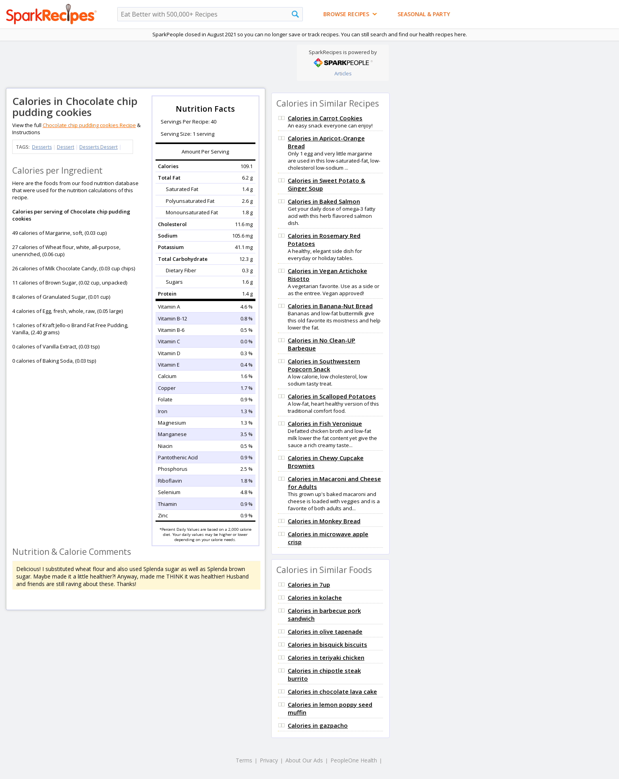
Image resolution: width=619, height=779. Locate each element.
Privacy (269, 760)
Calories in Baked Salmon (324, 201)
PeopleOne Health (353, 760)
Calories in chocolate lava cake (332, 691)
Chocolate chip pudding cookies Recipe (89, 125)
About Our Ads (304, 760)
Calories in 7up (309, 584)
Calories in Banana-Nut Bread (330, 306)
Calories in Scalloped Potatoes (332, 396)
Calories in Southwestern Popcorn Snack (324, 365)
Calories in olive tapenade (325, 631)
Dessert (65, 147)
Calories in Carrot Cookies (325, 118)
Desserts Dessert (98, 147)
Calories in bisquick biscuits (327, 644)
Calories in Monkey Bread (324, 521)
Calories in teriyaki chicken (326, 657)
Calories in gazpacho (318, 725)
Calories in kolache (315, 597)
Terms (244, 760)
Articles (343, 73)
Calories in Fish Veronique (325, 423)
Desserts (42, 147)
